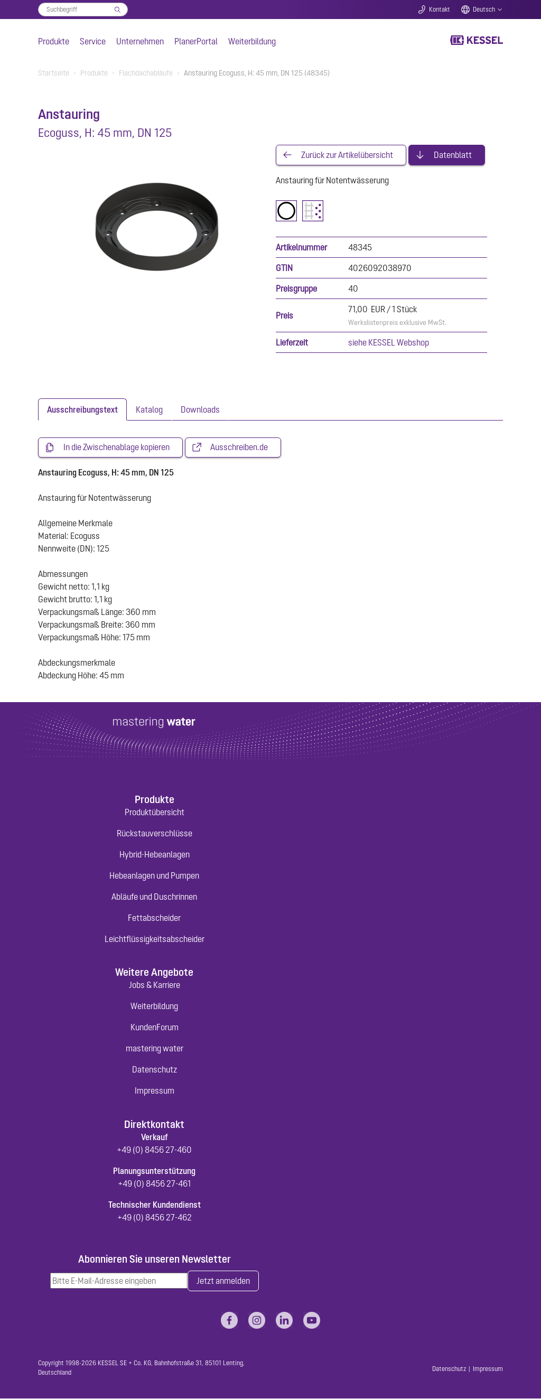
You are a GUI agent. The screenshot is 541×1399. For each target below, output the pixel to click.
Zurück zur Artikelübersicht (347, 155)
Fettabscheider (154, 918)
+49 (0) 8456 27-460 (154, 1150)
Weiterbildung (252, 41)
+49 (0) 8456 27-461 (154, 1184)
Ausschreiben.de (239, 448)
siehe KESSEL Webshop (388, 343)
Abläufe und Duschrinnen (154, 897)
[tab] (82, 410)
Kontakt (439, 9)
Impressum (154, 1091)
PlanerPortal (196, 41)
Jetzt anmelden (223, 1281)
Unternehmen (140, 41)
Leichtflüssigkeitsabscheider (154, 939)
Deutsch (484, 9)
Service (93, 41)
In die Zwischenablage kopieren (116, 448)
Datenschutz (154, 1070)
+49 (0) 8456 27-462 (154, 1218)
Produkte (53, 41)
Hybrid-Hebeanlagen (154, 855)
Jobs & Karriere (154, 986)
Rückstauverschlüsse (154, 833)
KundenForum (154, 1028)
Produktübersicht (154, 812)
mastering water (154, 1049)
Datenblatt (453, 155)
